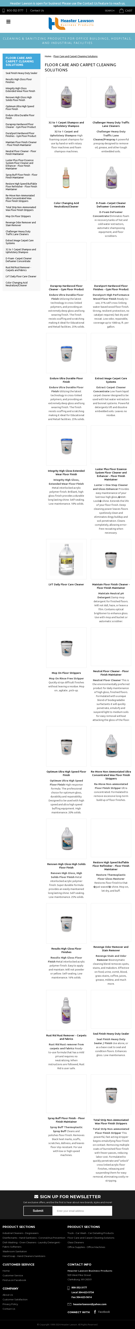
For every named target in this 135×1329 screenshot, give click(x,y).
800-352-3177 (15, 10)
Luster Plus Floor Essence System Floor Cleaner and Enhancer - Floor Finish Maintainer (20, 164)
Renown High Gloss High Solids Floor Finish (19, 98)
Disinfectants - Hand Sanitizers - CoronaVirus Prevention (34, 1237)
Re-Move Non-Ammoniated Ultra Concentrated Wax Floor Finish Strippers (20, 198)
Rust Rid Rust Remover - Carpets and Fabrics (18, 269)
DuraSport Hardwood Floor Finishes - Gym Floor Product (21, 134)
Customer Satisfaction (15, 1299)
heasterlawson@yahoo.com (89, 1304)
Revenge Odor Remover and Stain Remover (21, 224)
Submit (38, 1210)
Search (109, 10)
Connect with (79, 1312)
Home (6, 1270)
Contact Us (37, 10)
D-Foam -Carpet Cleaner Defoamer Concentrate (19, 260)
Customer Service (13, 1275)
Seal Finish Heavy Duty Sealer (21, 73)
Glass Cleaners (76, 1242)
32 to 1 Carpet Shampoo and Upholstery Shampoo (21, 251)
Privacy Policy (10, 1304)
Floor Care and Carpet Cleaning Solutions (91, 1237)
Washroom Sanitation (15, 1251)
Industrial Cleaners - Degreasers (20, 1233)
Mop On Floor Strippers (18, 216)
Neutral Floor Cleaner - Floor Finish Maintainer (21, 152)
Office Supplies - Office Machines (86, 1247)
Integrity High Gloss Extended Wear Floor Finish (20, 89)
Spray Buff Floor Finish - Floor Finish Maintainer (21, 176)
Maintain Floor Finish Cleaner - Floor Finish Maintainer (21, 143)
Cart (128, 10)
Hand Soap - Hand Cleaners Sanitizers (24, 1256)
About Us (8, 1294)
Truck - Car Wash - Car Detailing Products (91, 1233)
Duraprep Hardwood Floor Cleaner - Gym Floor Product (21, 125)
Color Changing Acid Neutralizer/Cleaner (17, 284)
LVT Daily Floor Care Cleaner (21, 276)
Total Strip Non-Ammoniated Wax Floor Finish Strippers (21, 208)
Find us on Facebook (14, 1280)
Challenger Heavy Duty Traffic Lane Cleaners (18, 233)
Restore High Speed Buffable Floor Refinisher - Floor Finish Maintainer (21, 186)
